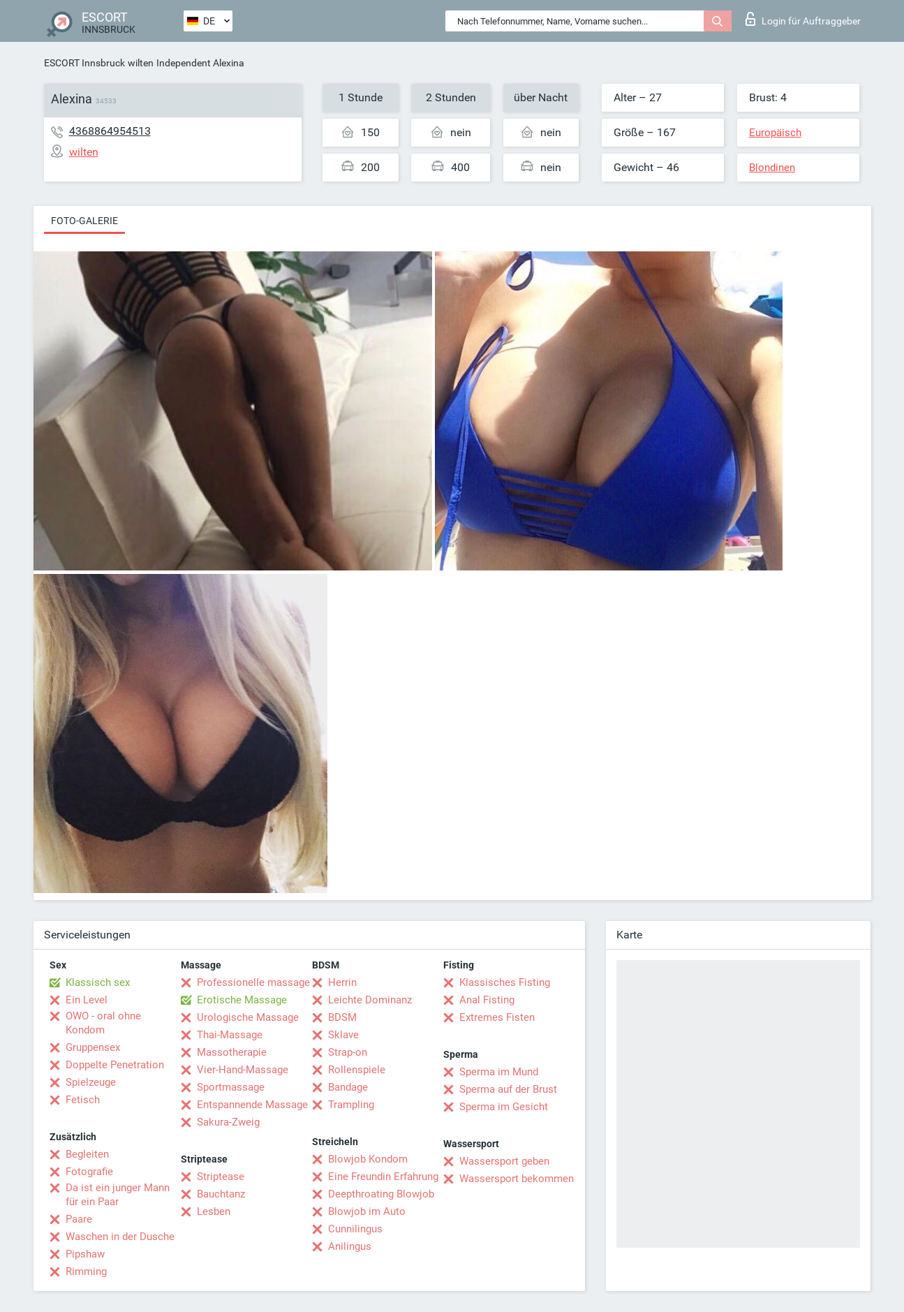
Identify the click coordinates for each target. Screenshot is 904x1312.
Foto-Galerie (84, 220)
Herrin (342, 982)
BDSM (342, 1017)
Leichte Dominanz (370, 1000)
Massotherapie (232, 1052)
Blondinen (772, 167)
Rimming (86, 1271)
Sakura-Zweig (228, 1122)
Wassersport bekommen (516, 1178)
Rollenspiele (356, 1069)
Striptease (220, 1176)
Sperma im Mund (498, 1072)
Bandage (348, 1087)
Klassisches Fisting (504, 982)
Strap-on (347, 1052)
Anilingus (349, 1246)
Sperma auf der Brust (508, 1089)
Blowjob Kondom (368, 1159)
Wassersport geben (504, 1161)
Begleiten (87, 1154)
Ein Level (87, 1000)
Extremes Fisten (497, 1017)
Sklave (343, 1035)
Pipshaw (85, 1254)
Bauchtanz (221, 1194)
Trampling (351, 1104)
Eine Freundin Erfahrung (383, 1176)
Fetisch (83, 1099)
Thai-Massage (229, 1035)
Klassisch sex (98, 982)
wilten (141, 62)
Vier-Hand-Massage (242, 1069)
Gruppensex (93, 1047)
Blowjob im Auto (367, 1211)
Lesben (213, 1211)
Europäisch (775, 132)
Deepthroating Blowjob (381, 1194)
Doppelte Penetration (115, 1065)
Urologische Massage (248, 1017)
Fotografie (89, 1171)
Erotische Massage (242, 1000)
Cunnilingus (355, 1229)
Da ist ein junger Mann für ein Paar (118, 1194)
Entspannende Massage (252, 1104)
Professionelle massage (253, 982)
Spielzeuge (91, 1082)
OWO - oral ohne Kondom (103, 1023)
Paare (79, 1219)
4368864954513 (110, 131)
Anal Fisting (486, 1000)
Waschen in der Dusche (120, 1236)
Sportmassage (231, 1087)
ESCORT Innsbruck (84, 62)
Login (803, 19)
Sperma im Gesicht (503, 1106)
